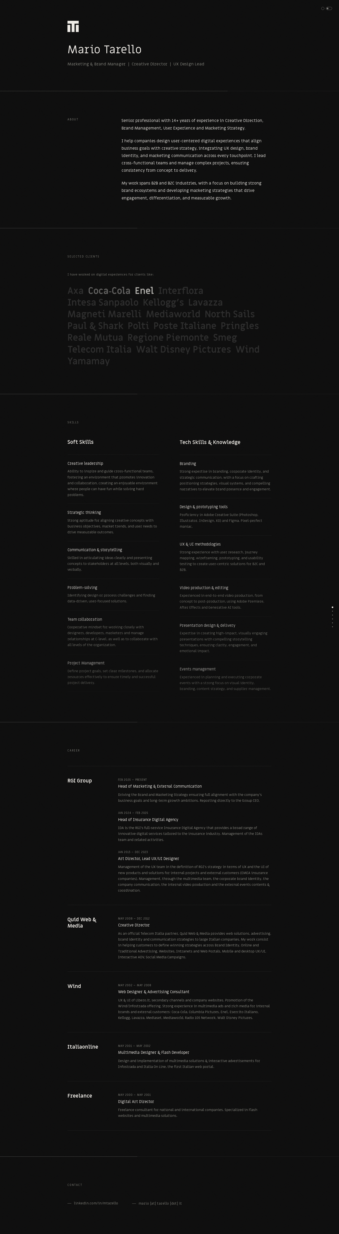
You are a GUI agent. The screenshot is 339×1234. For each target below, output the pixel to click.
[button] (326, 8)
